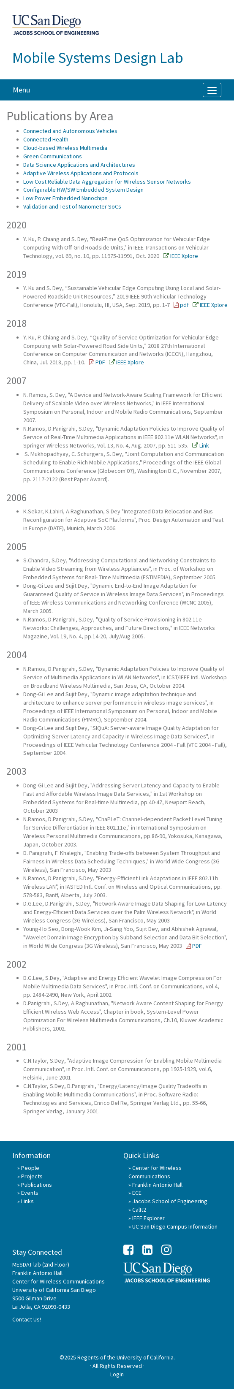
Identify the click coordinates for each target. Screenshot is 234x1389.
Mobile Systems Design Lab (97, 57)
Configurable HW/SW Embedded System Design (83, 189)
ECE (136, 1192)
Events (29, 1192)
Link (204, 445)
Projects (32, 1176)
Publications (36, 1184)
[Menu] (212, 90)
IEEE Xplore (184, 256)
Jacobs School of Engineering (169, 1201)
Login (117, 1374)
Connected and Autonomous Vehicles (70, 131)
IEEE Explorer (148, 1218)
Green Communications (52, 156)
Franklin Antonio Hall (157, 1184)
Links (27, 1201)
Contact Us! (26, 1319)
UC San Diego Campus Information (175, 1226)
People (30, 1168)
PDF (100, 362)
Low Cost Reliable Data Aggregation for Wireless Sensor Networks (107, 181)
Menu (21, 90)
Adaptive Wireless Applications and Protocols (81, 173)
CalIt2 (139, 1209)
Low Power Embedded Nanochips (65, 198)
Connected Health (45, 139)
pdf (184, 305)
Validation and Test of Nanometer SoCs (72, 206)
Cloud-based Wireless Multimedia (65, 148)
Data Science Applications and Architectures (79, 164)
